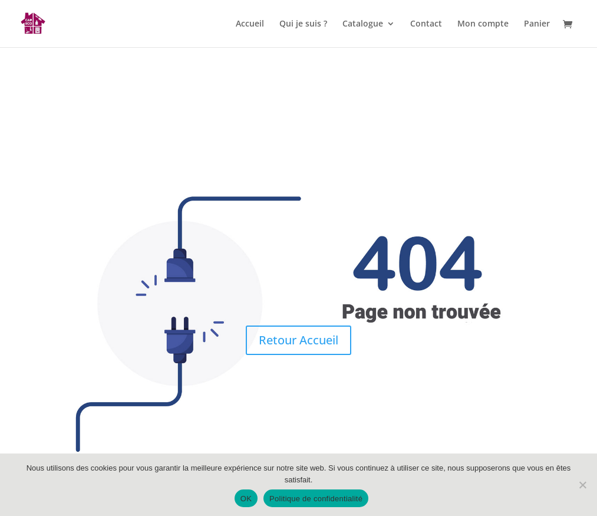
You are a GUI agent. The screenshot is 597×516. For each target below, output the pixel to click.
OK (246, 498)
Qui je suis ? (303, 24)
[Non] (582, 485)
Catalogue (362, 24)
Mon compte (483, 24)
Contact (426, 24)
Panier (537, 24)
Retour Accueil (298, 340)
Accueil (250, 24)
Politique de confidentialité (315, 498)
